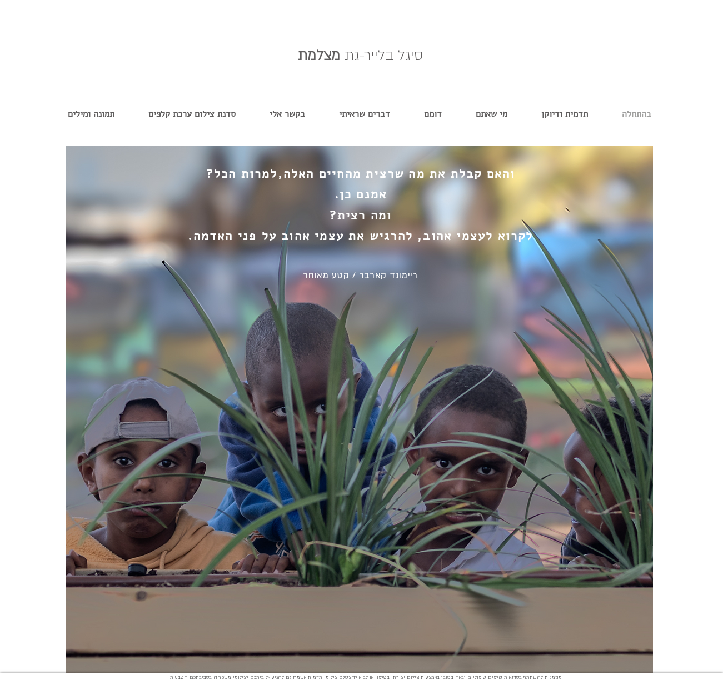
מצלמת (360, 55)
